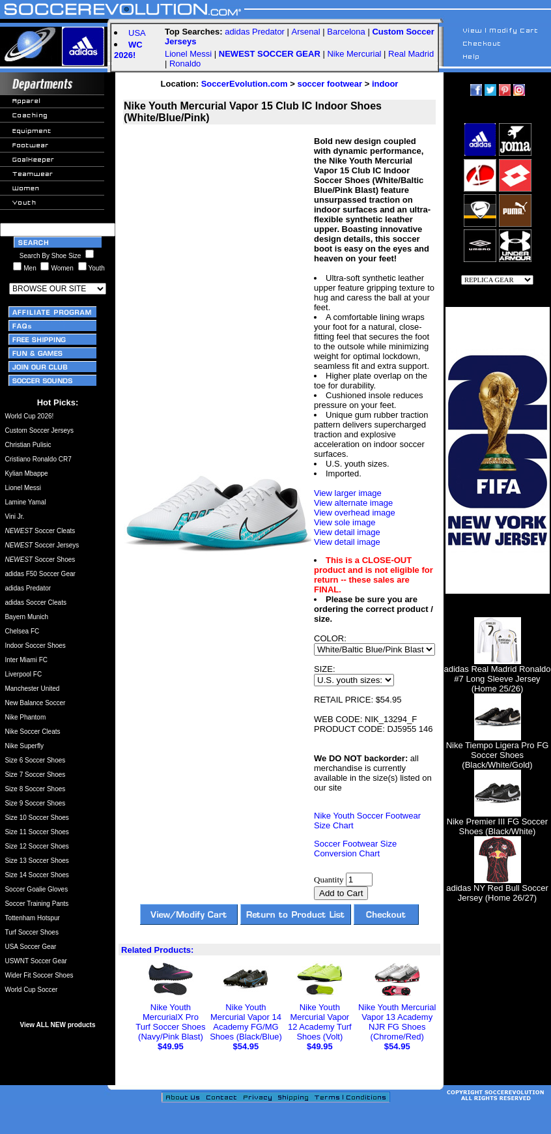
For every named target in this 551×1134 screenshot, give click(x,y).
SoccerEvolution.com (244, 84)
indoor (385, 84)
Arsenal (306, 31)
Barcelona (346, 31)
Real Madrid (411, 54)
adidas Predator (255, 31)
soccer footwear (329, 84)
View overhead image (354, 512)
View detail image (347, 532)
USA (137, 33)
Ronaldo (185, 63)
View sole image (344, 522)
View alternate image (353, 503)
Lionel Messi (188, 54)
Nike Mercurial (354, 54)
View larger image (348, 493)
